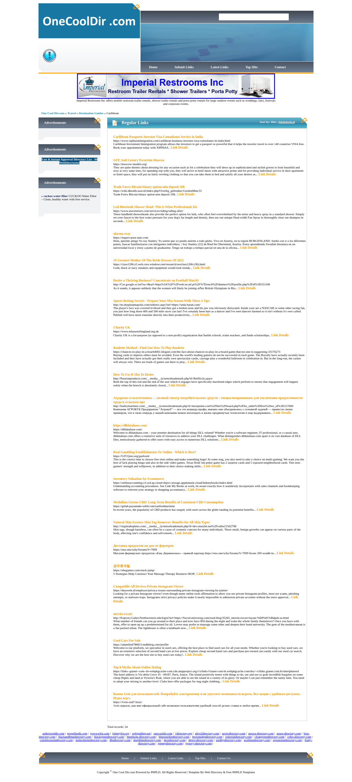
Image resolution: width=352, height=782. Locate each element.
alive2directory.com (207, 733)
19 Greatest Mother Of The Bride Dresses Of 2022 (148, 260)
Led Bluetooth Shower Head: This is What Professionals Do (155, 207)
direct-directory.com (200, 740)
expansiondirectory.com (287, 740)
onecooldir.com (162, 733)
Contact (280, 67)
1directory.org (183, 733)
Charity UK (121, 327)
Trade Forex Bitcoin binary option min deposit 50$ (149, 187)
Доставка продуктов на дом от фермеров (143, 546)
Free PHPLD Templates (240, 772)
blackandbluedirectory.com (74, 736)
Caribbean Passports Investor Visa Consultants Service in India (158, 137)
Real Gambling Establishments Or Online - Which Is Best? (154, 452)
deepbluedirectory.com (147, 740)
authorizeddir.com (53, 733)
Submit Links (184, 67)
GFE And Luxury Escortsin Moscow (139, 160)
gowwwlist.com (99, 733)
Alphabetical (286, 122)
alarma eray (121, 234)
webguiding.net (141, 733)
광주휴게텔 (121, 566)
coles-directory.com (299, 736)
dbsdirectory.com (119, 740)
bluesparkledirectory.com (174, 736)
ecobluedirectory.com (257, 740)
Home (153, 67)
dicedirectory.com (175, 740)
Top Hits (252, 67)
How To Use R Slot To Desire (133, 374)
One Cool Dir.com (52, 113)
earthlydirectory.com (228, 740)
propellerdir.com (77, 733)
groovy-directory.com (198, 743)
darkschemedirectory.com (91, 740)
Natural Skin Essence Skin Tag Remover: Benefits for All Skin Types (161, 522)
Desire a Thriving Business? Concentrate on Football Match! (156, 280)
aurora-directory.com (261, 733)
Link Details (179, 147)
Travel (71, 113)
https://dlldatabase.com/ (130, 425)
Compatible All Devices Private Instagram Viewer (148, 586)
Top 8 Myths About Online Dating (137, 667)
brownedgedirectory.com (207, 736)
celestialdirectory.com (238, 736)
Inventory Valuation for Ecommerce (138, 479)
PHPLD (155, 772)
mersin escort (122, 614)
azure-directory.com (288, 733)
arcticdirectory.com (233, 733)
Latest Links (219, 67)
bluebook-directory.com (141, 736)
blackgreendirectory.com (109, 736)
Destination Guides (91, 113)
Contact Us (223, 758)
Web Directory (213, 772)
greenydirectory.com (170, 743)
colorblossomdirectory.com (56, 740)
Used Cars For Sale (127, 640)
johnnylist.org (120, 733)
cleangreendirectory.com (269, 736)
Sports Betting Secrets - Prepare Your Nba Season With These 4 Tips (161, 301)
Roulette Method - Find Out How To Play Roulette (148, 348)
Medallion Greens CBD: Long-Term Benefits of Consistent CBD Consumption (168, 502)
